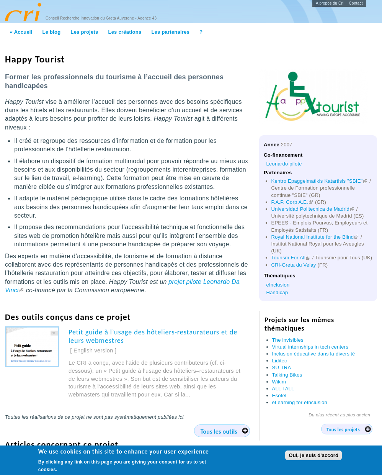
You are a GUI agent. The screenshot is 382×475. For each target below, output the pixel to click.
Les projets (84, 32)
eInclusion (278, 285)
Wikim (279, 382)
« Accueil (21, 32)
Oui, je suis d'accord (313, 456)
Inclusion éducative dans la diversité (313, 354)
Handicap (277, 292)
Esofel (279, 395)
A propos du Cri (330, 3)
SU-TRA (281, 367)
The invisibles (288, 340)
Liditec (279, 361)
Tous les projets (343, 429)
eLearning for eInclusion (300, 402)
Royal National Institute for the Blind (315, 237)
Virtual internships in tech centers (310, 347)
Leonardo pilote (284, 164)
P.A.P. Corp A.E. (292, 202)
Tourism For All (291, 257)
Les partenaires (170, 32)
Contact (356, 3)
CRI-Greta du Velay (293, 265)
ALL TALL (283, 388)
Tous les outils (219, 431)
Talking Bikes (287, 375)
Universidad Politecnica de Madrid (313, 209)
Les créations (124, 32)
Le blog (51, 32)
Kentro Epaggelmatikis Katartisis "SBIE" (319, 181)
